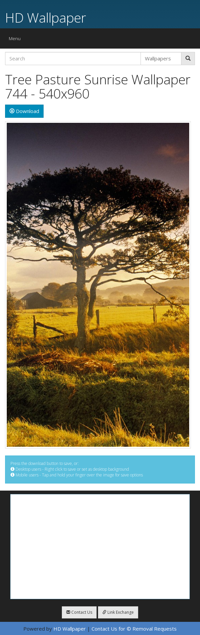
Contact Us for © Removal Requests (134, 628)
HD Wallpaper (45, 17)
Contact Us (79, 612)
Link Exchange (118, 612)
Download (24, 111)
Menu (16, 40)
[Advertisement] (100, 546)
